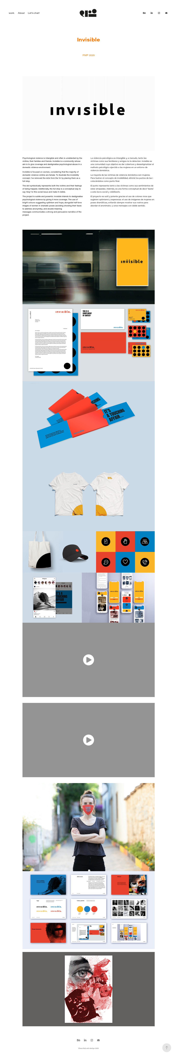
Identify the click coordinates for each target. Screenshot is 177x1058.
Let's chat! (34, 12)
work (11, 12)
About (21, 12)
